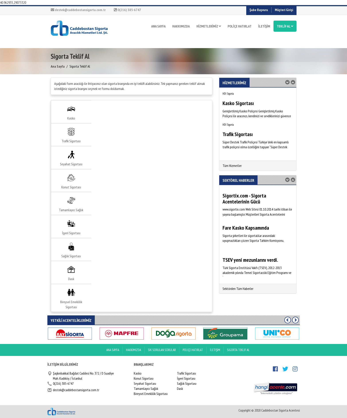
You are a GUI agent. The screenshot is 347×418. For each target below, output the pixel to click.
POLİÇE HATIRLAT (240, 26)
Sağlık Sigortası (71, 250)
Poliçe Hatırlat (193, 350)
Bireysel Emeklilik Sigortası (71, 299)
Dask (71, 273)
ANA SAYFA (158, 26)
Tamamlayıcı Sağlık (71, 204)
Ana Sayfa (58, 66)
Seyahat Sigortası (71, 158)
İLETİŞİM (264, 26)
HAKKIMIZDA (181, 26)
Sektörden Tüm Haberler (238, 288)
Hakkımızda (133, 350)
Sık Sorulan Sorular (162, 350)
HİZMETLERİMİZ (208, 26)
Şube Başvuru (259, 10)
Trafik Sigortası (71, 135)
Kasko (71, 112)
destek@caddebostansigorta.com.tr (78, 10)
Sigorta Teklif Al (238, 350)
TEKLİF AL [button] (285, 26)
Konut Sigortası (71, 181)
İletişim (215, 350)
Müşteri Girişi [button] (284, 10)
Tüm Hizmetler (232, 165)
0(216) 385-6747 (127, 10)
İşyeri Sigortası (71, 227)
